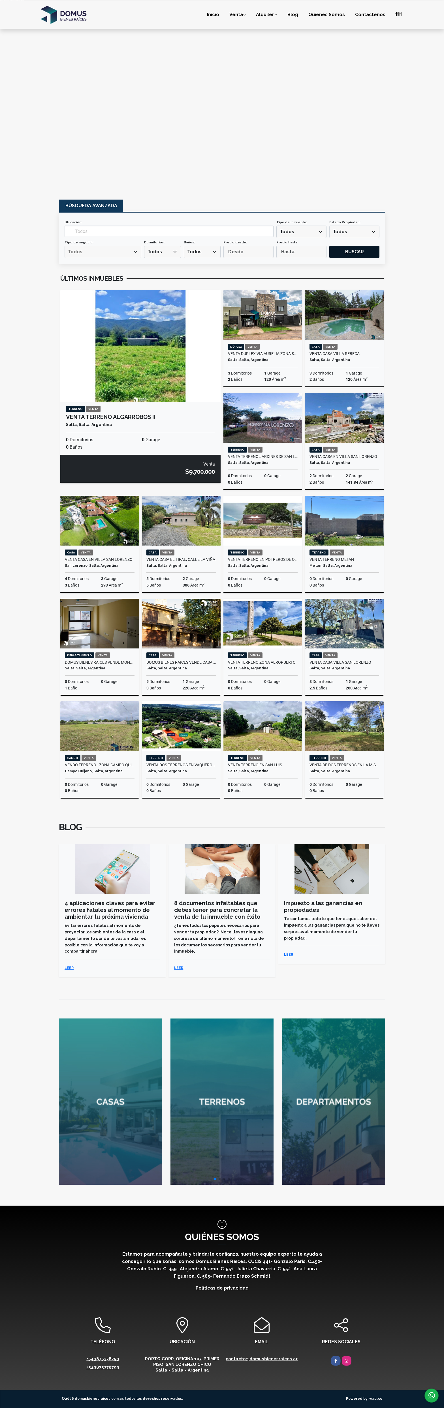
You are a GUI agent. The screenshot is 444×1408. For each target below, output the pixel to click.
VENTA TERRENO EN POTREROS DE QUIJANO (263, 559)
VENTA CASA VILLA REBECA (334, 353)
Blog (292, 14)
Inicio (213, 14)
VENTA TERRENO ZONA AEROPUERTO (262, 662)
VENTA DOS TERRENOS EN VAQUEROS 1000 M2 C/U (181, 765)
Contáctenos (370, 14)
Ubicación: (73, 222)
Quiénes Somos (326, 14)
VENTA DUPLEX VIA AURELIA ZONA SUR (263, 353)
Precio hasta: (287, 242)
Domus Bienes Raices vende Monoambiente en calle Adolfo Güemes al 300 (100, 662)
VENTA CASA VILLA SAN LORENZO (340, 662)
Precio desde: (235, 242)
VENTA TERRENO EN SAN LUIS (255, 765)
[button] (215, 1179)
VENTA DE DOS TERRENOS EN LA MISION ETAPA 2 (344, 765)
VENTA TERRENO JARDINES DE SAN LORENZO (263, 456)
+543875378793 (102, 1358)
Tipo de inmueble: (291, 222)
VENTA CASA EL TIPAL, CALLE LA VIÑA (180, 559)
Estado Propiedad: (344, 222)
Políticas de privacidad (222, 1288)
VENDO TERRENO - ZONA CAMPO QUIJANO (100, 765)
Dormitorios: (154, 242)
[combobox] (301, 232)
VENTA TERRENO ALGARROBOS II (110, 417)
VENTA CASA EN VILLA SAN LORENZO (343, 456)
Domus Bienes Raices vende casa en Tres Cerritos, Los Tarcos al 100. (181, 662)
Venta (236, 14)
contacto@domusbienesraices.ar (262, 1358)
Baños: (189, 242)
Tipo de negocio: (79, 242)
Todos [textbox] (287, 231)
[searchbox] (103, 252)
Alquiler (265, 14)
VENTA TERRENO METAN (331, 559)
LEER (69, 968)
